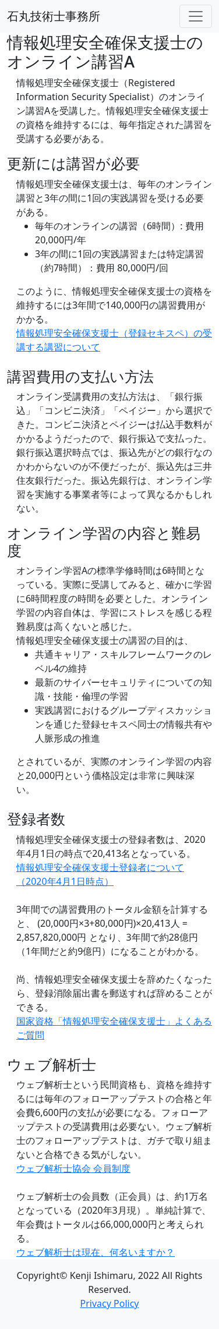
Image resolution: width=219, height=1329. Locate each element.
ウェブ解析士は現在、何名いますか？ (95, 1252)
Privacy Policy (109, 1303)
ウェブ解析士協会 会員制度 (73, 1168)
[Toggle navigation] (195, 16)
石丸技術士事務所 (53, 16)
